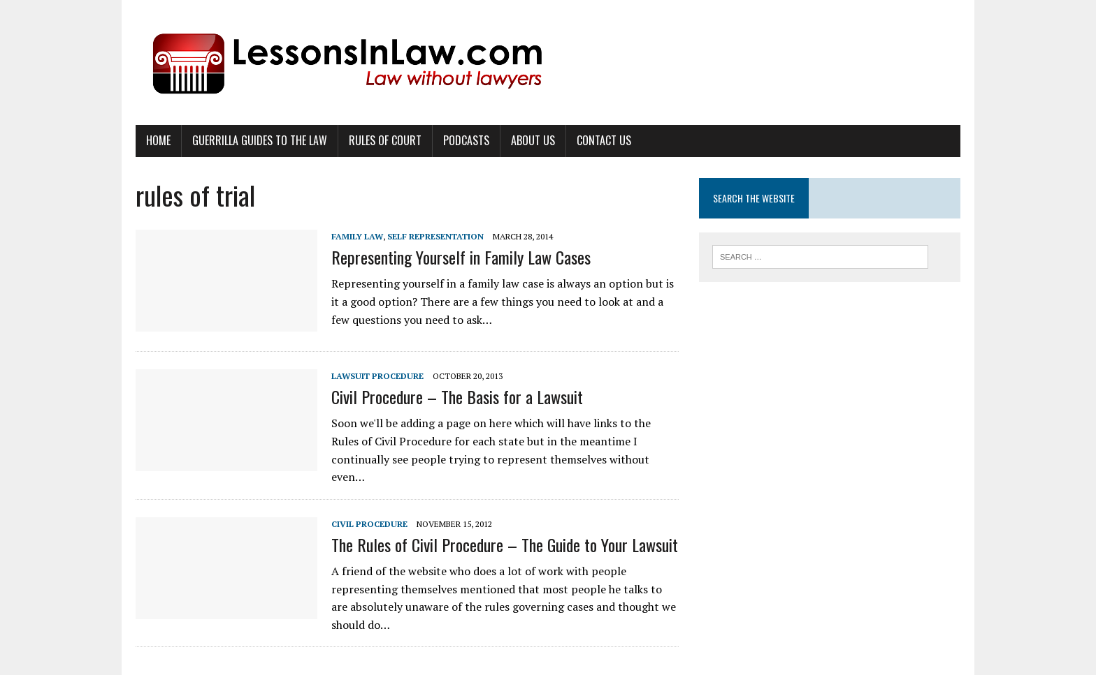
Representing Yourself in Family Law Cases (461, 256)
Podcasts (466, 140)
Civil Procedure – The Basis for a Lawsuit (457, 396)
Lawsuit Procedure (377, 376)
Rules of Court (385, 140)
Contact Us (604, 140)
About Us (533, 140)
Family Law (357, 236)
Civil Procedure (369, 524)
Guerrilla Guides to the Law (259, 140)
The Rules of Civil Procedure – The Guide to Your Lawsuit (504, 544)
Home (158, 140)
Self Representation (435, 236)
